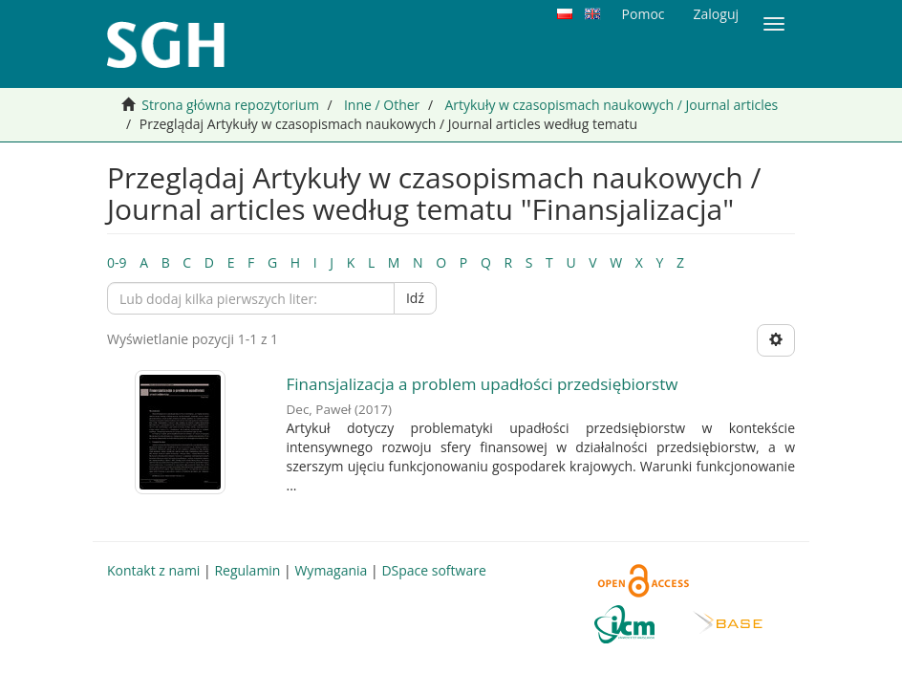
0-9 (117, 262)
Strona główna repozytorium (230, 105)
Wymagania (330, 570)
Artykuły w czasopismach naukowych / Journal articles (611, 105)
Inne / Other (381, 105)
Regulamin (247, 570)
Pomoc (643, 14)
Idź (415, 298)
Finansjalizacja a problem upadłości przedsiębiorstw (482, 384)
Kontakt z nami (153, 570)
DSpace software (433, 570)
